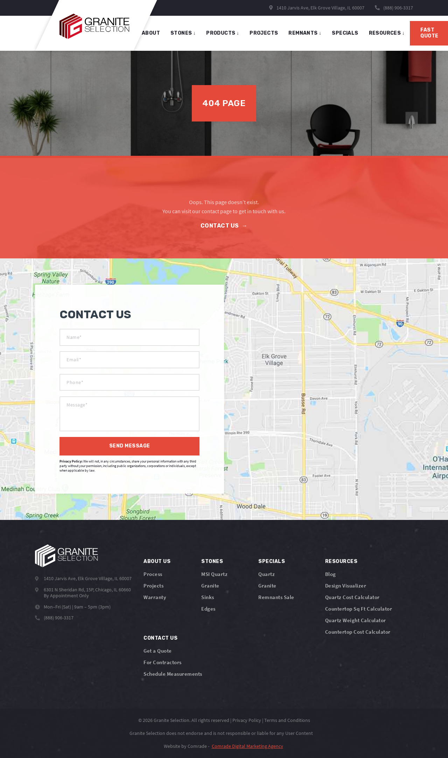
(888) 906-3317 (398, 8)
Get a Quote (158, 650)
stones (183, 33)
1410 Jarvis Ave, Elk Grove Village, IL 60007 (316, 8)
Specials (271, 561)
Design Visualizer (345, 585)
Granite (210, 585)
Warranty (155, 597)
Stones (212, 561)
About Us (157, 561)
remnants (304, 33)
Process (153, 574)
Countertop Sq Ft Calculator (358, 608)
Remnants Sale (276, 597)
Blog (330, 574)
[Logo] (66, 555)
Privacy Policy (246, 720)
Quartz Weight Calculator (355, 620)
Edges (208, 608)
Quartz (266, 574)
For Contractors (163, 662)
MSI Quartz (214, 574)
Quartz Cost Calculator (352, 597)
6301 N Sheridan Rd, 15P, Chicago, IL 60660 (87, 589)
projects (264, 33)
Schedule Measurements (173, 673)
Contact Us (224, 225)
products (222, 33)
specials (345, 33)
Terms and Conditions (287, 720)
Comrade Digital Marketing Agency (247, 746)
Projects (153, 585)
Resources (387, 33)
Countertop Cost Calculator (358, 631)
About (151, 33)
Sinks (207, 597)
